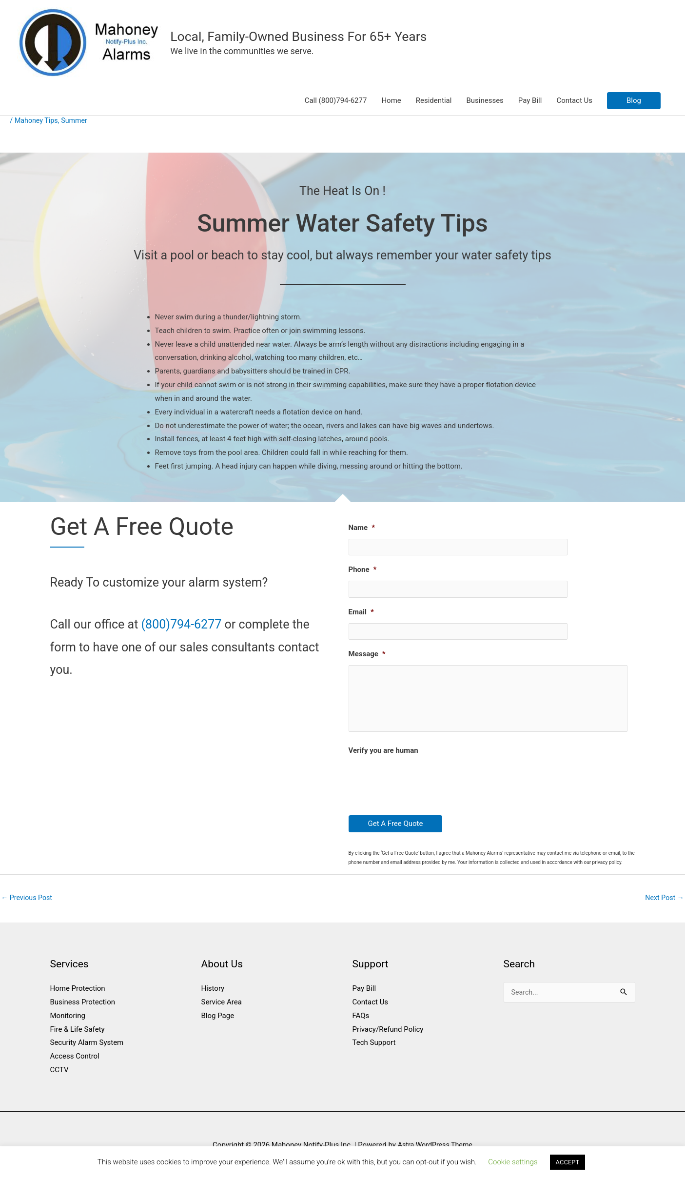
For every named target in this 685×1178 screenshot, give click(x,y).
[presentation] (423, 786)
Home (391, 101)
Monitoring (67, 1022)
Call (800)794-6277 (336, 101)
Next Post (663, 903)
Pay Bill (530, 101)
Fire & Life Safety (77, 1035)
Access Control (74, 1062)
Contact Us (574, 101)
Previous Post (28, 903)
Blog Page (218, 1022)
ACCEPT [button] (568, 1162)
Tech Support (374, 1049)
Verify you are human (383, 756)
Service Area (221, 1008)
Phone (363, 568)
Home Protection (77, 994)
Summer (77, 121)
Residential (434, 101)
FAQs (361, 1022)
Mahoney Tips (37, 121)
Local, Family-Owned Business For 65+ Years (306, 37)
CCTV (59, 1076)
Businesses (484, 101)
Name (362, 528)
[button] (634, 101)
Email (361, 608)
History (213, 994)
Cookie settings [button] (512, 1162)
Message (367, 648)
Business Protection (83, 1008)
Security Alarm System (87, 1049)
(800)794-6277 (181, 625)
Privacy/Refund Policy (388, 1035)
